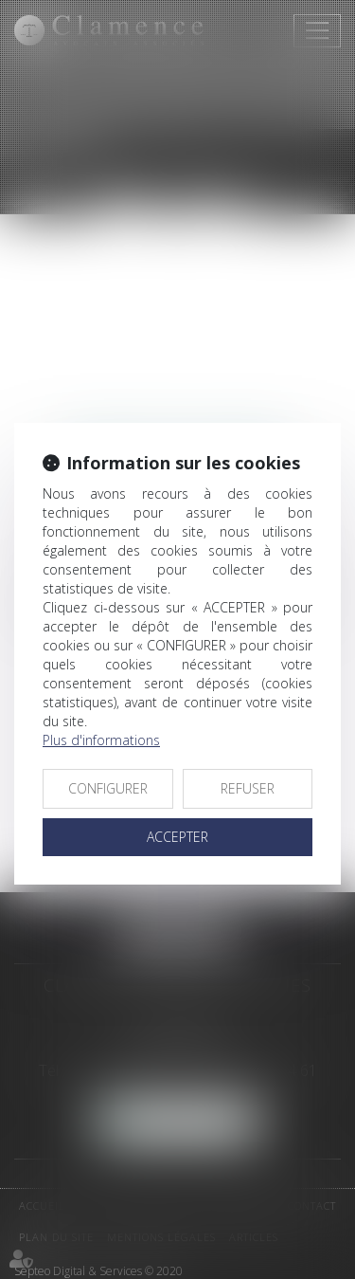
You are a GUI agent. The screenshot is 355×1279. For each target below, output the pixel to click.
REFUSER (248, 788)
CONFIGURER (108, 788)
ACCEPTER (177, 837)
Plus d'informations (101, 740)
